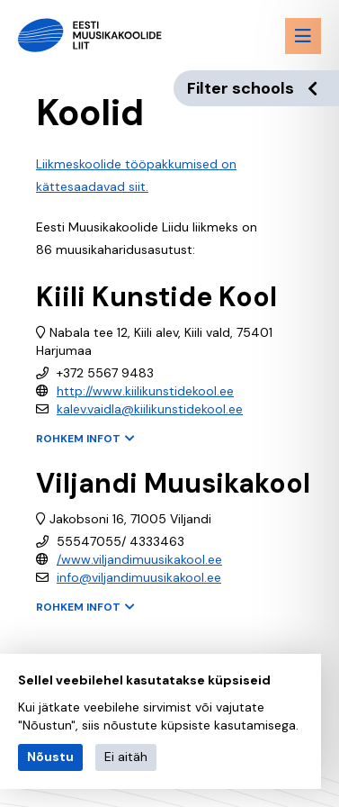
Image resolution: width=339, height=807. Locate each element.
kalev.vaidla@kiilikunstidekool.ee (150, 409)
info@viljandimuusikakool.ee (139, 577)
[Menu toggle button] (303, 36)
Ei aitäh (125, 756)
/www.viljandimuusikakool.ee (139, 559)
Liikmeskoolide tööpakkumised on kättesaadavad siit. (136, 175)
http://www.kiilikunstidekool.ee (145, 391)
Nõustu (50, 756)
